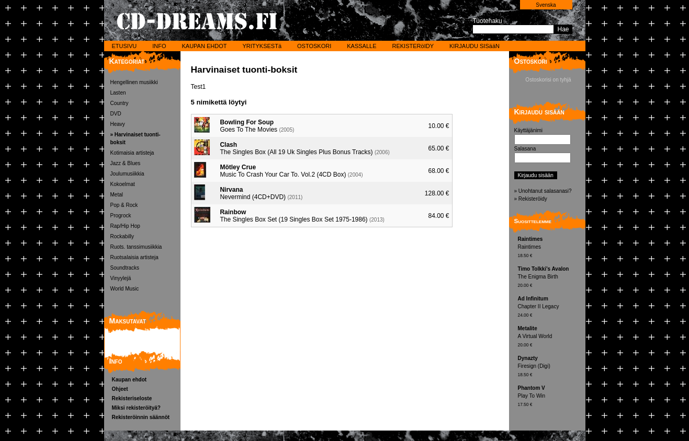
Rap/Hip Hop (125, 226)
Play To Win (550, 397)
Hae (563, 29)
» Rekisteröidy (530, 199)
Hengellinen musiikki (134, 82)
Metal (116, 195)
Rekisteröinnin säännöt (141, 417)
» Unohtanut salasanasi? (543, 191)
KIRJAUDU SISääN (474, 46)
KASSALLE (361, 46)
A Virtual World (550, 337)
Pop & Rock (124, 205)
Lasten (118, 93)
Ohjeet (120, 389)
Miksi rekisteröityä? (136, 408)
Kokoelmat (122, 184)
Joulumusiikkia (127, 174)
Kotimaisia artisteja (132, 153)
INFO (159, 46)
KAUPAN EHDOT (204, 46)
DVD (115, 114)
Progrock (120, 215)
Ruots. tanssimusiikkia (136, 247)
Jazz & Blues (125, 163)
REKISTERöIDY (413, 46)
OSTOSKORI (314, 46)
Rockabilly (122, 236)
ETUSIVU (124, 46)
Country (119, 103)
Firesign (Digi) (550, 367)
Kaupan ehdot (129, 379)
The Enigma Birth (550, 277)
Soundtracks (125, 268)
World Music (124, 289)
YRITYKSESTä (261, 46)
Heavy (117, 124)
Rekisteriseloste (132, 398)
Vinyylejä (120, 278)
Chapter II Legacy (550, 307)
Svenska (546, 5)
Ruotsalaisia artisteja (134, 257)
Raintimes (550, 248)
